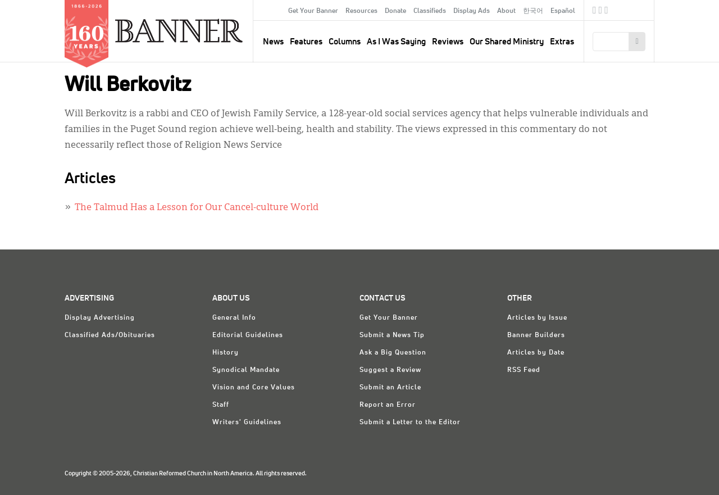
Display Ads (471, 11)
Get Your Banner (313, 11)
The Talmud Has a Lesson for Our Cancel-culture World (196, 207)
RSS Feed (523, 370)
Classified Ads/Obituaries (110, 335)
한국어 (533, 11)
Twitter (601, 11)
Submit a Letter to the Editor (410, 422)
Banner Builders (536, 335)
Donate (395, 11)
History (225, 352)
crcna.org (640, 9)
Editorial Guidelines (247, 335)
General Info (234, 318)
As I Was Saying (396, 42)
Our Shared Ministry (507, 42)
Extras (562, 42)
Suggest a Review (390, 370)
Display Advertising (100, 318)
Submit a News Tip (392, 335)
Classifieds (429, 11)
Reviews (447, 42)
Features (306, 42)
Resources (361, 11)
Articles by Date (536, 352)
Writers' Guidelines (246, 422)
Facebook (595, 11)
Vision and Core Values (253, 387)
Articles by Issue (537, 318)
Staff (220, 405)
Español (562, 11)
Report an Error (388, 405)
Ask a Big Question (393, 352)
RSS (606, 11)
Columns (345, 42)
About (506, 11)
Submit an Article (390, 387)
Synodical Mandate (246, 370)
